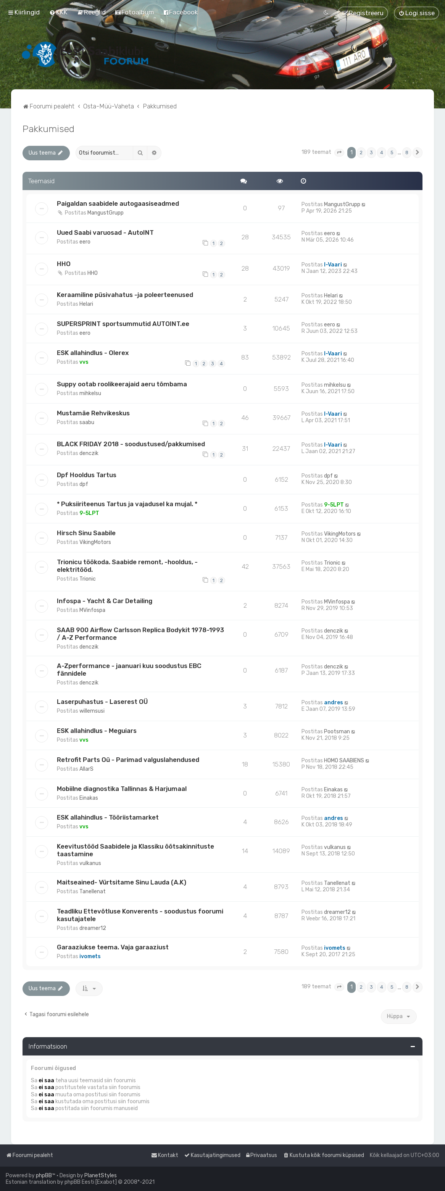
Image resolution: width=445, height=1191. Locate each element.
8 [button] (406, 152)
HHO (64, 264)
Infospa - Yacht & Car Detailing (104, 601)
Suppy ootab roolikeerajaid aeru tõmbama (122, 384)
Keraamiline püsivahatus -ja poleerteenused (125, 295)
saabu (86, 422)
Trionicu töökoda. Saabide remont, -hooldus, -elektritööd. (127, 565)
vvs (84, 362)
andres (333, 702)
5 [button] (391, 152)
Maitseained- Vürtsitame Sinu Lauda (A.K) (121, 882)
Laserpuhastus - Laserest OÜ (102, 701)
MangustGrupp (105, 213)
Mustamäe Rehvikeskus (93, 413)
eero (84, 242)
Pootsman (337, 731)
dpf (83, 484)
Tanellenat (92, 891)
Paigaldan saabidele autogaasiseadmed (118, 203)
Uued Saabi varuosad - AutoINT (105, 232)
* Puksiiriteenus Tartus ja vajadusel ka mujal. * (127, 504)
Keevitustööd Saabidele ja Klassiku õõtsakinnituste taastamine (135, 850)
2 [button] (361, 152)
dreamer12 (92, 928)
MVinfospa (92, 610)
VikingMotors (95, 542)
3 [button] (371, 152)
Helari (86, 304)
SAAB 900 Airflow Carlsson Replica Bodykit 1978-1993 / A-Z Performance (140, 633)
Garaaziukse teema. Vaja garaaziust (113, 947)
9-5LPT (89, 513)
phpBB (44, 1175)
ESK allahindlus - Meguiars (97, 730)
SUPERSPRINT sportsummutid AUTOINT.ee (123, 324)
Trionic (87, 579)
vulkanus (90, 863)
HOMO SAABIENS (344, 760)
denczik (88, 453)
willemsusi (92, 711)
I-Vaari (333, 264)
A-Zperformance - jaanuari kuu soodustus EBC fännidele (129, 669)
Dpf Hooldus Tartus (86, 475)
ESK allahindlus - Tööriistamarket (108, 817)
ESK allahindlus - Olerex (93, 353)
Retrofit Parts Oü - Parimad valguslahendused (128, 759)
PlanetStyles (100, 1175)
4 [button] (381, 152)
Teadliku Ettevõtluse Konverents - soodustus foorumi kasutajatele (140, 915)
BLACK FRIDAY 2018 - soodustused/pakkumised (131, 444)
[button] (339, 153)
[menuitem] (58, 12)
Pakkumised (48, 128)
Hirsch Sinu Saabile (86, 533)
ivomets (90, 956)
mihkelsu (90, 393)
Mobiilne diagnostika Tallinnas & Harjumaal (122, 788)
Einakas (88, 798)
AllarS (86, 769)
